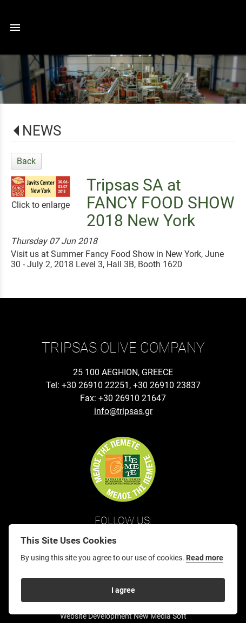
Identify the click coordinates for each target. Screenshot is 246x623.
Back (26, 161)
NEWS (41, 131)
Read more (204, 558)
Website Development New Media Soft (123, 616)
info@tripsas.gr (123, 411)
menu (15, 27)
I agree (123, 590)
